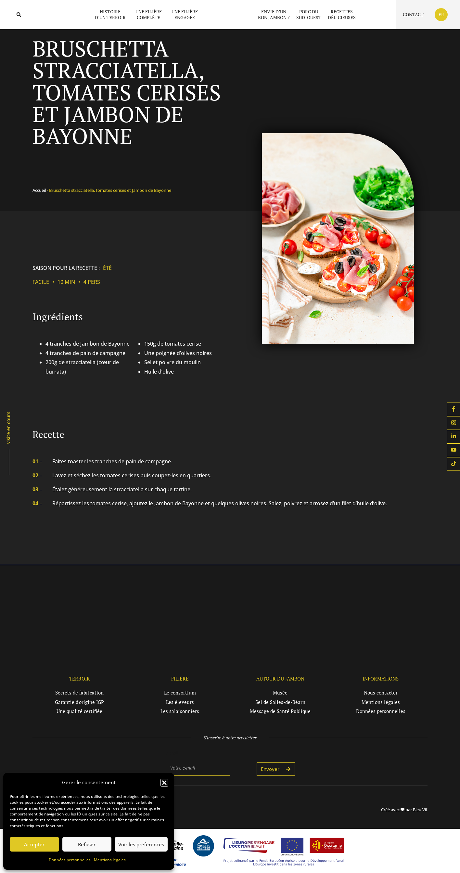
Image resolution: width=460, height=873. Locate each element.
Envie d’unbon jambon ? (274, 14)
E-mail (172, 753)
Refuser (87, 844)
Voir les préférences (141, 844)
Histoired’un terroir (112, 14)
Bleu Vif (420, 810)
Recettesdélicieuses (342, 14)
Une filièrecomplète (150, 14)
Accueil (39, 190)
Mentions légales (110, 860)
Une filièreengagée (185, 14)
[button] (164, 779)
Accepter (34, 844)
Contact (413, 14)
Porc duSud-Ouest (308, 14)
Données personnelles (70, 860)
